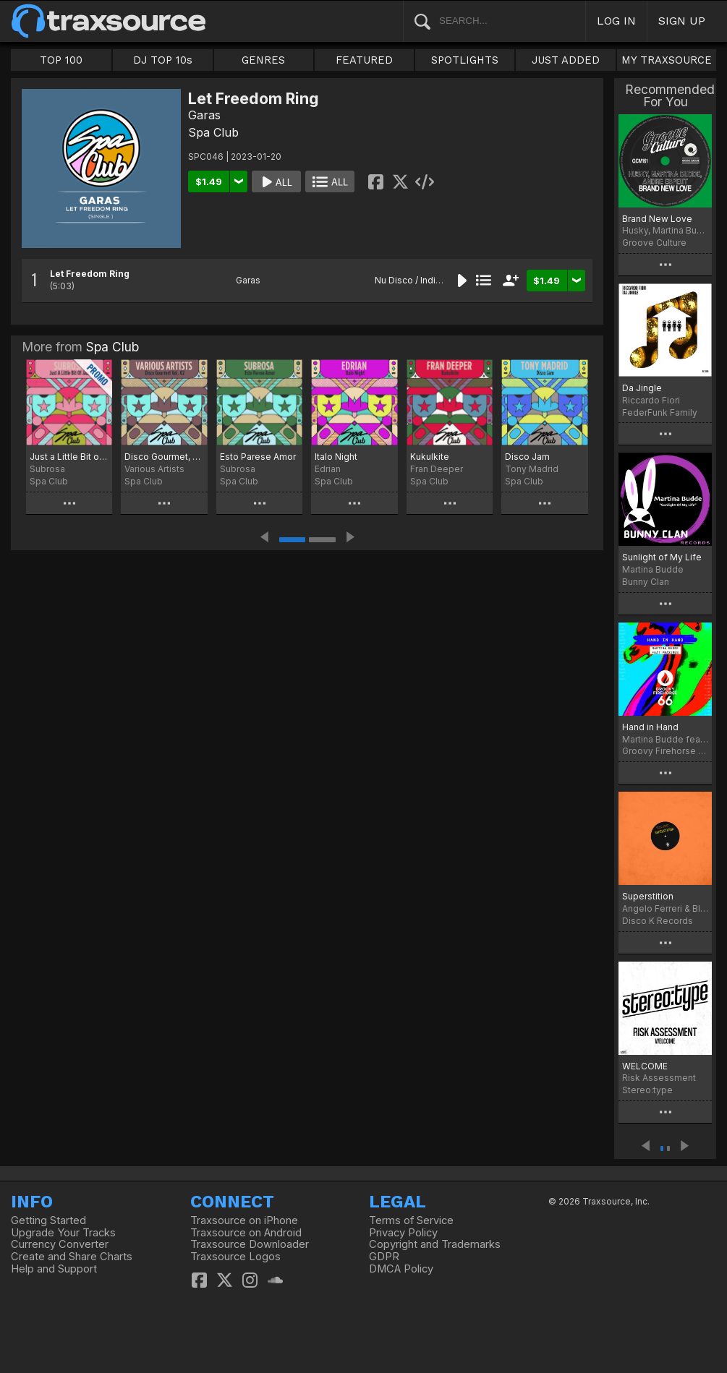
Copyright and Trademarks (435, 1244)
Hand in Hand (650, 727)
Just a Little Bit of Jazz (69, 456)
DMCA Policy (401, 1268)
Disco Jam (527, 456)
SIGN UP (681, 20)
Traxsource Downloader (249, 1244)
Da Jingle (642, 387)
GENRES (263, 60)
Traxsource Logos (235, 1256)
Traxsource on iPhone (244, 1220)
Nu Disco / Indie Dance (423, 280)
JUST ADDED (566, 60)
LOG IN (616, 20)
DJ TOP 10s (162, 60)
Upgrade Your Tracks (63, 1232)
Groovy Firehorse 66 (665, 750)
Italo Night (336, 456)
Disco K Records (657, 920)
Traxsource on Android (246, 1232)
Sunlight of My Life (662, 557)
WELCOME (645, 1066)
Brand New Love (657, 218)
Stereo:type (647, 1090)
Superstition (647, 896)
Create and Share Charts (71, 1256)
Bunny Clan (645, 581)
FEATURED (364, 60)
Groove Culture (654, 242)
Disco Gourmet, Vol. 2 (163, 456)
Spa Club (213, 132)
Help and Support (54, 1268)
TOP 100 (61, 60)
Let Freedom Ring (89, 273)
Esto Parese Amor (258, 456)
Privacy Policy (403, 1232)
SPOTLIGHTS (464, 60)
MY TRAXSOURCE (666, 60)
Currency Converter (60, 1244)
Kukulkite (429, 456)
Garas (204, 115)
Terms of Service (411, 1220)
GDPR (384, 1256)
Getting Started (48, 1220)
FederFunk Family (659, 412)
